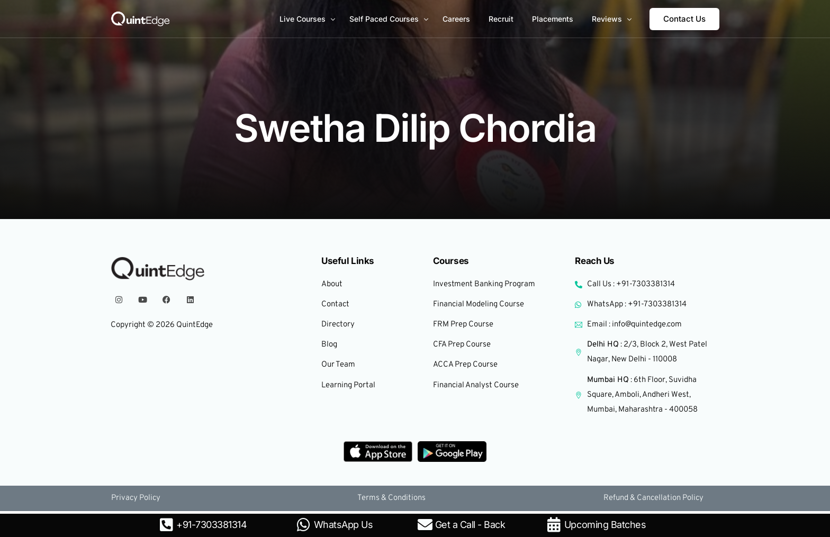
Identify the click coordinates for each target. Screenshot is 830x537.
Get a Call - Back (470, 524)
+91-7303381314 (211, 524)
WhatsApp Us (343, 524)
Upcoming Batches (605, 524)
